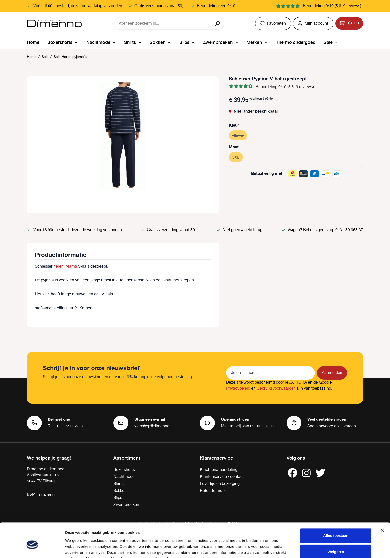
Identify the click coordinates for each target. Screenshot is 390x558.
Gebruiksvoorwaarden (276, 388)
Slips (117, 498)
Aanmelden (332, 373)
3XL (237, 157)
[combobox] (162, 23)
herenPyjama (65, 266)
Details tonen (77, 548)
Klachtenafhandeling (218, 470)
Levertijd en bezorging (220, 484)
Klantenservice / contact (222, 477)
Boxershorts (124, 470)
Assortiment (126, 458)
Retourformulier (214, 491)
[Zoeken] (218, 23)
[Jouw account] (313, 23)
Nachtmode (124, 477)
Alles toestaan (335, 512)
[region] (123, 144)
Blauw (239, 135)
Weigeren (335, 528)
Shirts (118, 484)
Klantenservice (216, 458)
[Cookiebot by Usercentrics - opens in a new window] (32, 548)
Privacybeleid (238, 388)
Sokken (120, 491)
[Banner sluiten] (382, 506)
